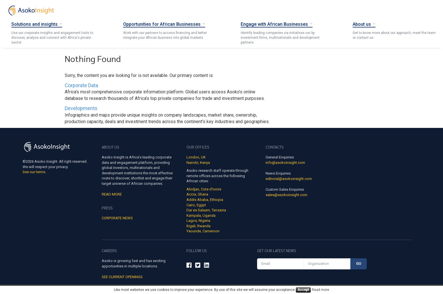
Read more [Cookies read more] (320, 290)
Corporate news (117, 218)
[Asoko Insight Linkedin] (206, 266)
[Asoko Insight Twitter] (197, 266)
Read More (112, 194)
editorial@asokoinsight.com (289, 179)
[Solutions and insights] (36, 24)
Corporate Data (81, 85)
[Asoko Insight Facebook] (189, 266)
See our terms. (34, 172)
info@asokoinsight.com (285, 162)
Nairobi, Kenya (198, 162)
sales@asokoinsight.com (286, 195)
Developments (81, 108)
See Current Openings (122, 277)
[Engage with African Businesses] (276, 24)
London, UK (196, 157)
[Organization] (327, 263)
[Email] (280, 263)
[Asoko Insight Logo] (47, 148)
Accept (303, 290)
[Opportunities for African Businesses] (164, 24)
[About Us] (364, 24)
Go (358, 263)
